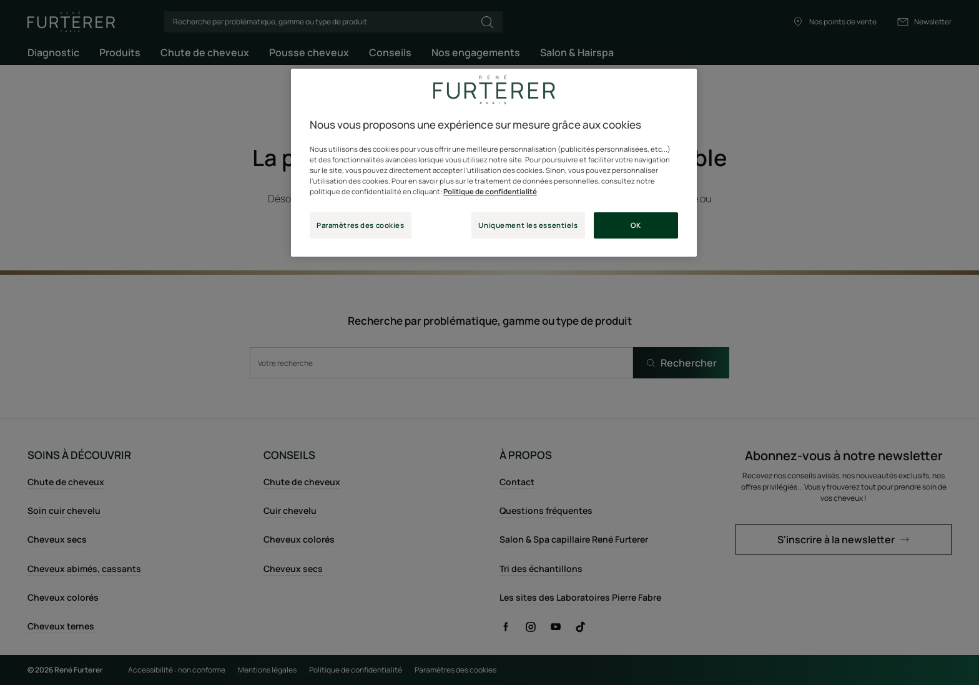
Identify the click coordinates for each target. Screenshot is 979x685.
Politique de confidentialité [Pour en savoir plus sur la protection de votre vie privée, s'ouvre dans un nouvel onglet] (490, 191)
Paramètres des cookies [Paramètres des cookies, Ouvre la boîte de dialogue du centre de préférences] (361, 225)
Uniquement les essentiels (528, 225)
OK (636, 225)
